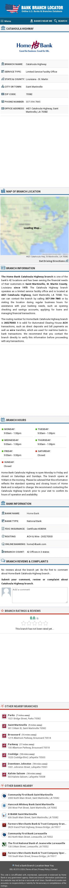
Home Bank (33, 513)
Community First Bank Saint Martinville (30, 794)
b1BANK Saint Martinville (22, 814)
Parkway (13, 744)
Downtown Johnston (19, 763)
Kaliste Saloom (16, 773)
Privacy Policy (44, 869)
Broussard (14, 734)
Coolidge (13, 754)
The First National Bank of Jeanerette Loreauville (36, 843)
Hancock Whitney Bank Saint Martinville (31, 804)
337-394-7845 (33, 101)
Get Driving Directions (52, 261)
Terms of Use (31, 869)
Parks (11, 715)
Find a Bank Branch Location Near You (34, 865)
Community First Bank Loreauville (27, 833)
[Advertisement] (34, 151)
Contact (54, 869)
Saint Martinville (17, 725)
